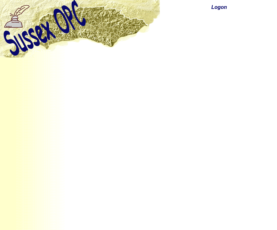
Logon (219, 7)
